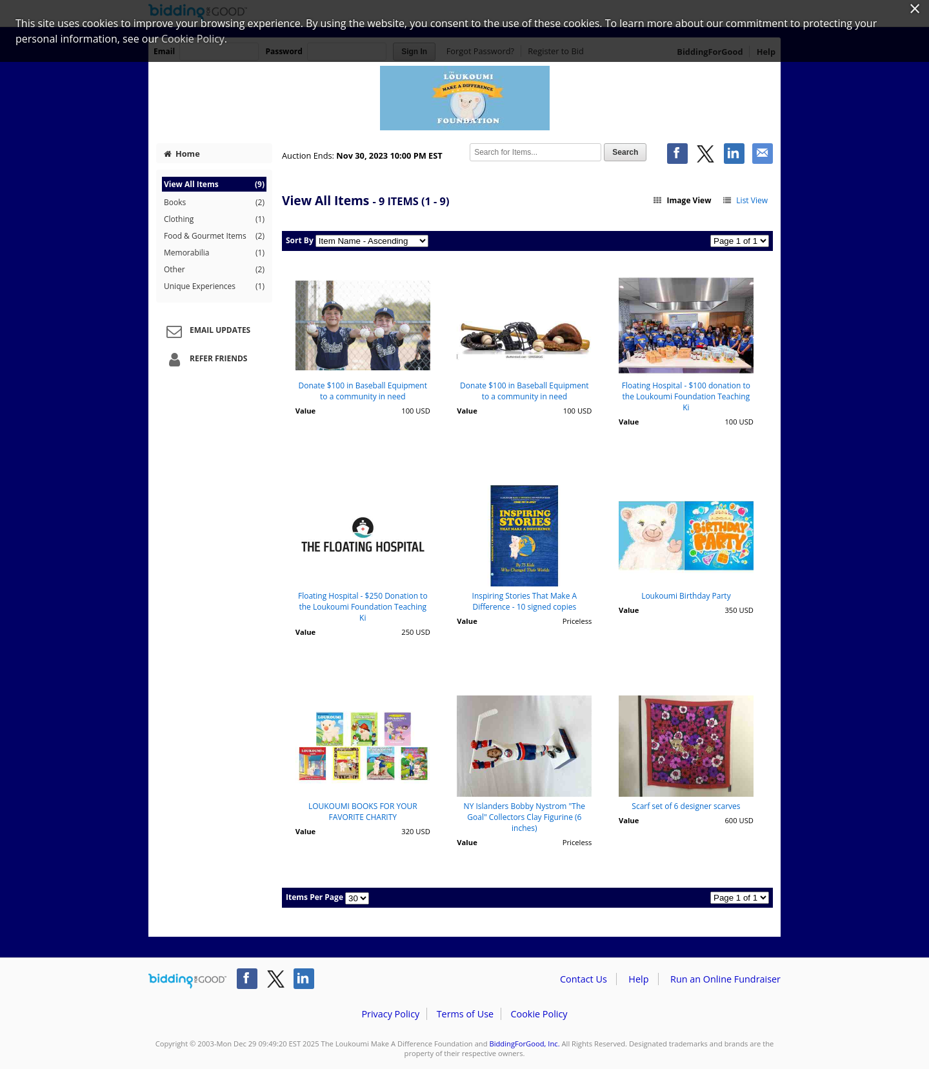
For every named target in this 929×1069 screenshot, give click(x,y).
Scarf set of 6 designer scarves (686, 806)
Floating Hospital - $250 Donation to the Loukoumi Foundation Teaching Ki (363, 606)
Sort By (300, 240)
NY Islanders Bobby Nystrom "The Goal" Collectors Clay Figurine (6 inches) (524, 817)
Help (638, 979)
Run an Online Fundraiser (725, 979)
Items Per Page (314, 897)
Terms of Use (465, 1014)
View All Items (214, 184)
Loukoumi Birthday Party (686, 595)
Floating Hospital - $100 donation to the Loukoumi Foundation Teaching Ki (686, 396)
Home (182, 153)
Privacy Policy (390, 1014)
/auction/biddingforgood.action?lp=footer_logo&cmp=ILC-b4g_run (187, 981)
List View (745, 200)
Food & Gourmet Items (214, 236)
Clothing (214, 219)
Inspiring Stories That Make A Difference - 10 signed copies (524, 601)
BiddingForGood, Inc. (524, 1043)
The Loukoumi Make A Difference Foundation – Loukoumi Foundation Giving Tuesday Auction (464, 98)
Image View (682, 200)
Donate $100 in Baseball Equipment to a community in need (363, 391)
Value (305, 410)
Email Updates (206, 331)
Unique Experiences (214, 286)
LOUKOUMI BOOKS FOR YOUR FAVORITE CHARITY (362, 812)
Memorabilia (214, 252)
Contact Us (583, 979)
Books (214, 202)
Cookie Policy (538, 1014)
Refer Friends (205, 359)
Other (214, 269)
